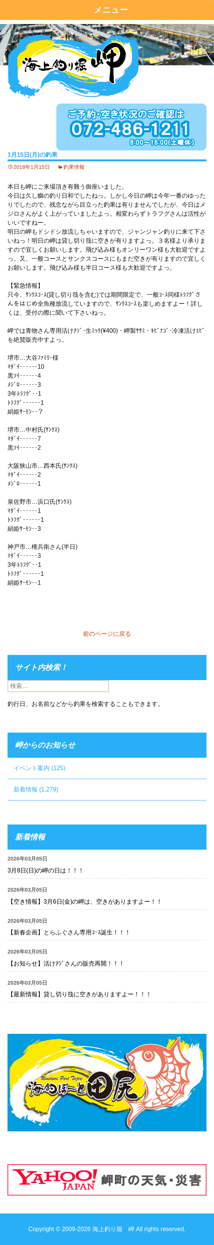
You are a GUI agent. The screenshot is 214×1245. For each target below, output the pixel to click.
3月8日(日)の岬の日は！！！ (46, 870)
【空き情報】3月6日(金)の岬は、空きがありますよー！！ (85, 901)
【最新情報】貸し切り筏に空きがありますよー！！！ (80, 994)
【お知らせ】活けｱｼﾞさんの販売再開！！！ (66, 963)
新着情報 (26, 789)
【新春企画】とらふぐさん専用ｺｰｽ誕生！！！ (69, 932)
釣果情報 (73, 167)
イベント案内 (32, 768)
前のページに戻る (107, 634)
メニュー (111, 10)
